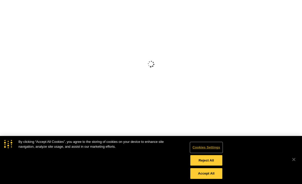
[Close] (293, 159)
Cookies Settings (206, 147)
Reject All (206, 160)
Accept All (206, 173)
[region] (151, 160)
